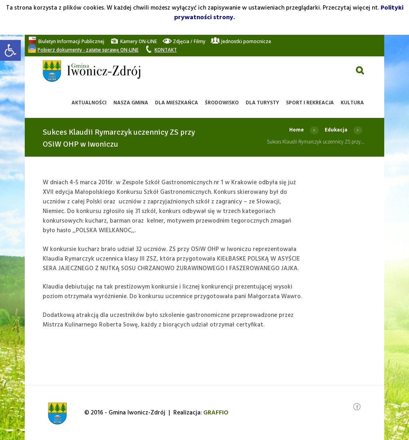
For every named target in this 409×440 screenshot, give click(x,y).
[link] (10, 50)
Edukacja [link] (336, 129)
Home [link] (296, 129)
